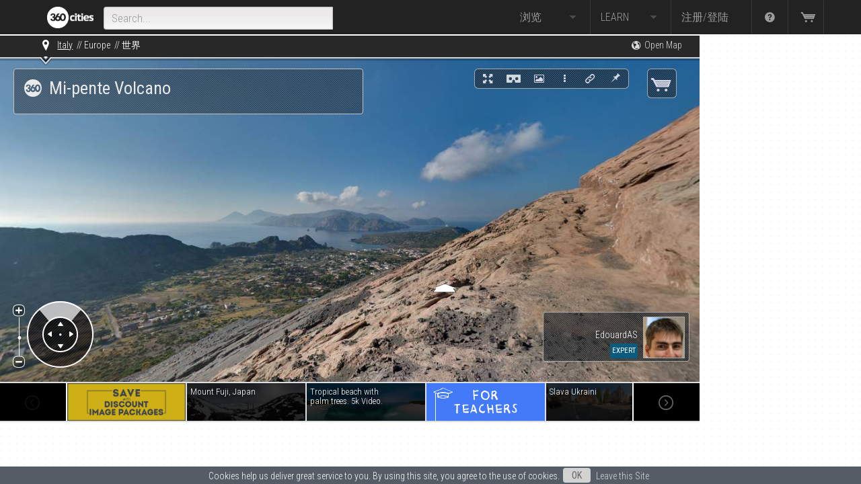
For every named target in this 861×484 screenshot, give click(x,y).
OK (577, 475)
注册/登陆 (704, 17)
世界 (131, 45)
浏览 (550, 17)
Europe (97, 45)
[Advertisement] (767, 236)
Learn (631, 17)
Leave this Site (622, 476)
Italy (65, 45)
